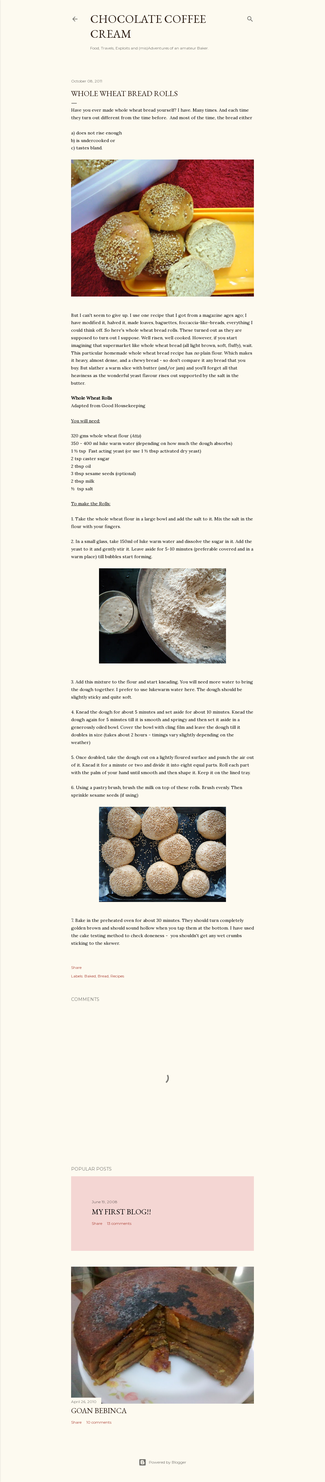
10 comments (98, 1422)
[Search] (250, 17)
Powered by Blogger (162, 1462)
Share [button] (76, 967)
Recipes (117, 976)
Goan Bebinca (99, 1410)
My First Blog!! (121, 1212)
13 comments (119, 1223)
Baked (90, 976)
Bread (103, 976)
